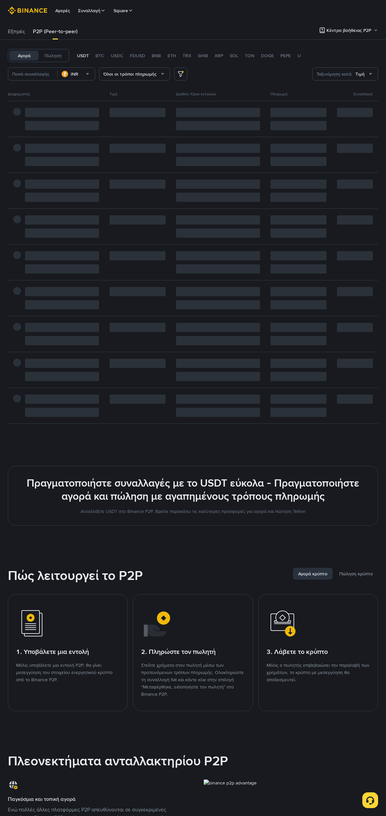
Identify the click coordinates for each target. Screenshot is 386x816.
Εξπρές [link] (16, 31)
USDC (117, 56)
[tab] (16, 31)
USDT (83, 56)
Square (123, 10)
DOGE (267, 56)
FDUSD (137, 56)
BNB (156, 56)
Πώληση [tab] (53, 56)
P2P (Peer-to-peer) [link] (55, 31)
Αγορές (62, 10)
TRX (187, 56)
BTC (99, 56)
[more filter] (180, 74)
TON (249, 56)
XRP (219, 56)
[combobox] (76, 74)
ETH (171, 56)
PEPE (285, 56)
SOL (234, 56)
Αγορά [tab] (24, 56)
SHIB (203, 56)
